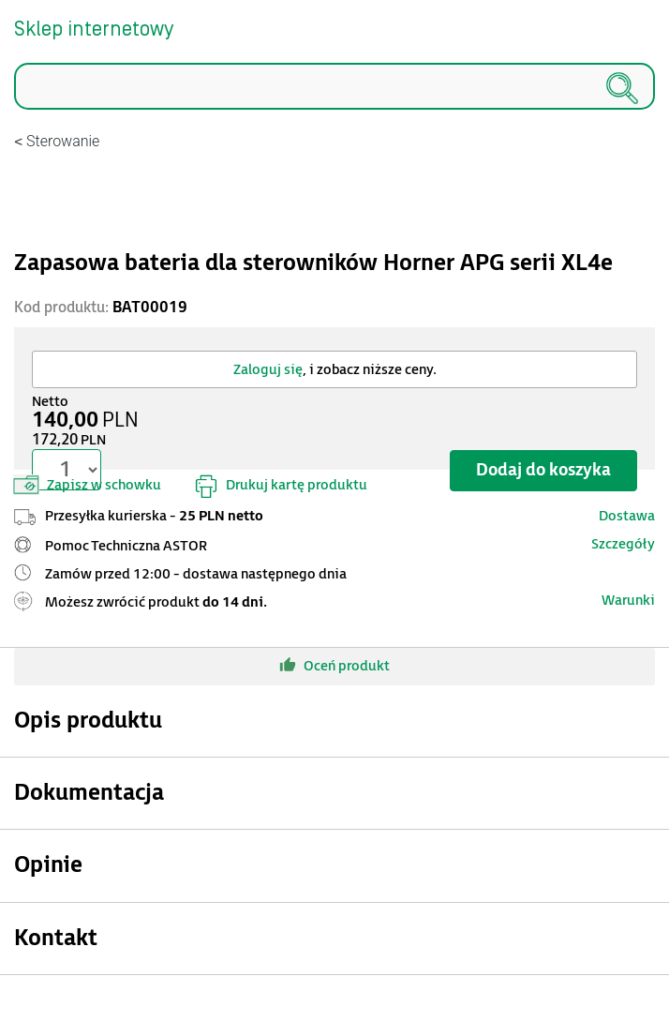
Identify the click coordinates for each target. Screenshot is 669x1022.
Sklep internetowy (93, 29)
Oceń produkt (334, 664)
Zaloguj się (268, 370)
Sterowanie (62, 141)
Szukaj (14, 110)
